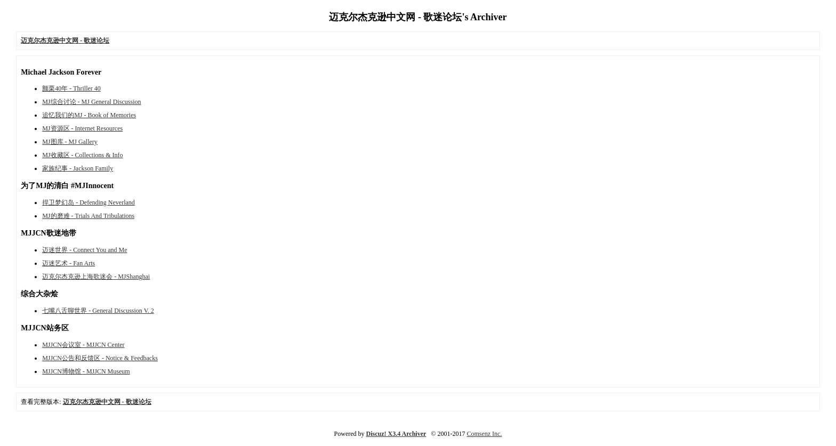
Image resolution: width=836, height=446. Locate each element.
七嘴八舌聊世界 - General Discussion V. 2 (98, 310)
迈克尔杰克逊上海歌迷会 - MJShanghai (96, 276)
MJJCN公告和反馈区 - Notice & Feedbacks (100, 358)
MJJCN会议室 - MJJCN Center (83, 344)
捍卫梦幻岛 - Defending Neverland (88, 202)
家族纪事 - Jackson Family (77, 168)
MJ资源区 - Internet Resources (82, 128)
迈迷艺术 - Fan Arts (68, 263)
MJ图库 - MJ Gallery (70, 141)
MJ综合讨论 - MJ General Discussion (91, 102)
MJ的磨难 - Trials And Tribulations (88, 216)
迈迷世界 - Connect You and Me (84, 250)
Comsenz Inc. (484, 433)
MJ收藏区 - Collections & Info (82, 155)
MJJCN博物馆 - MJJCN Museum (86, 371)
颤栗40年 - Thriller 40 (71, 88)
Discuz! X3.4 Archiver (396, 433)
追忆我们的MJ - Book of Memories (89, 115)
